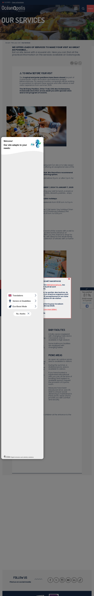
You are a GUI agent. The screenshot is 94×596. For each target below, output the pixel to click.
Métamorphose (54, 285)
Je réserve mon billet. (47, 309)
